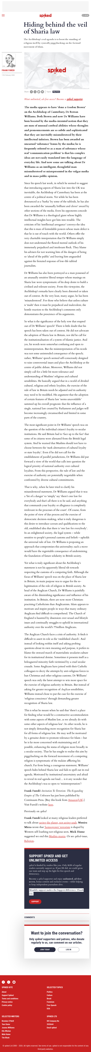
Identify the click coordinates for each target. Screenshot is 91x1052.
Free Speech (51, 1005)
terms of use (46, 1046)
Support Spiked (8, 995)
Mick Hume (6, 1034)
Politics (56, 92)
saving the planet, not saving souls (58, 822)
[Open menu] (3, 15)
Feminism (50, 1002)
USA (48, 1008)
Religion (29, 841)
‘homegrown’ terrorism (57, 827)
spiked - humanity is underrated (45, 16)
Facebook (3, 982)
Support (35, 901)
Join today (45, 949)
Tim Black (5, 1038)
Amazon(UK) (75, 800)
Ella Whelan (6, 1031)
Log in (85, 15)
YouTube (14, 982)
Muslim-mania (57, 836)
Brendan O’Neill (8, 1021)
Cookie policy (7, 1005)
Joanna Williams (8, 1028)
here (50, 804)
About (4, 992)
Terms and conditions (10, 998)
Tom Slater (6, 1024)
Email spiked (52, 1028)
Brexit (49, 998)
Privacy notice (7, 1002)
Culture (49, 995)
